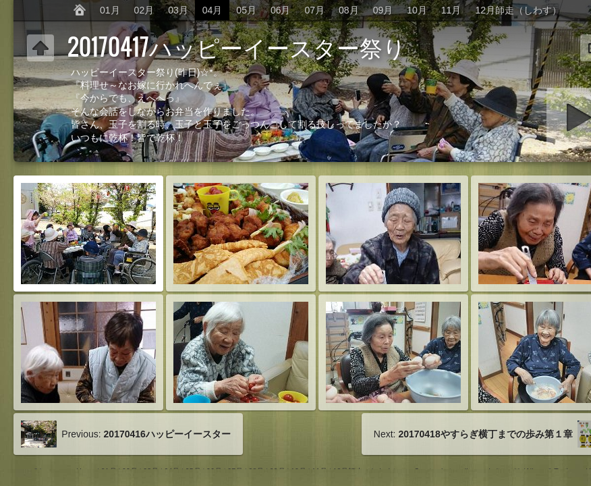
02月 (144, 10)
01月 (110, 10)
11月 (451, 10)
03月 (178, 10)
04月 (212, 10)
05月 (246, 10)
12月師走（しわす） (518, 10)
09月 (383, 10)
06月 (281, 10)
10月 (417, 10)
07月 (315, 10)
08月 (349, 10)
